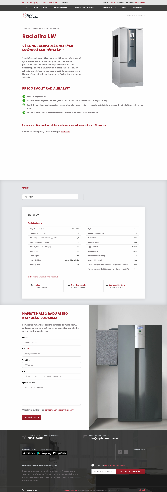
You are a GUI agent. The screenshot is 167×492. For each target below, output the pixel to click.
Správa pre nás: (51, 391)
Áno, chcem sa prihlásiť (130, 469)
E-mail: (51, 350)
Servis (124, 8)
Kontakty (136, 8)
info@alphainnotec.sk (103, 436)
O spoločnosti (108, 8)
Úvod (27, 8)
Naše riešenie (39, 8)
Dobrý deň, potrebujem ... (51, 393)
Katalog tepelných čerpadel (36, 2)
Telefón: (51, 361)
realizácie (65, 131)
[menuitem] (27, 8)
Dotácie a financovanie (84, 8)
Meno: (51, 338)
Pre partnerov (29, 488)
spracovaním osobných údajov (59, 408)
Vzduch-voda (53, 2)
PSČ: (51, 372)
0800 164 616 (35, 436)
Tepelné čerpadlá (59, 8)
